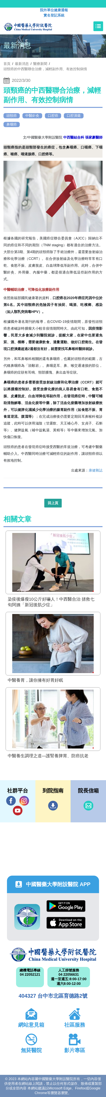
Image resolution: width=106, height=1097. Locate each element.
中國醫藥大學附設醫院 (53, 955)
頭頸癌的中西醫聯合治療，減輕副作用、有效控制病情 (45, 69)
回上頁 (53, 503)
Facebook (11, 800)
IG (24, 801)
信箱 (88, 806)
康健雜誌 (96, 470)
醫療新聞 (40, 64)
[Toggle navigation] (98, 26)
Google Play (65, 906)
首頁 (6, 64)
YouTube (17, 810)
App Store (65, 923)
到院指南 (53, 806)
